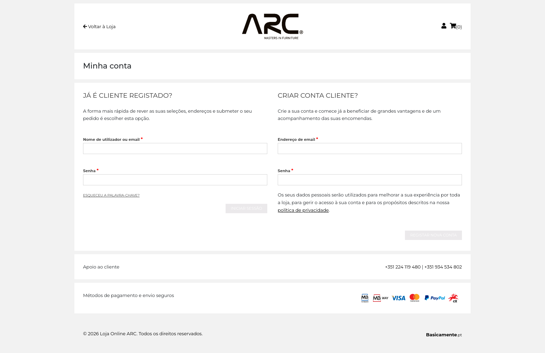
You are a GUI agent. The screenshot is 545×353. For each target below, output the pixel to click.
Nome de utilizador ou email (113, 139)
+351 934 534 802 (443, 267)
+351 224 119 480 (403, 267)
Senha (91, 170)
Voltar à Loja (99, 26)
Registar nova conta (433, 235)
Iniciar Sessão (246, 208)
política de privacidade (303, 210)
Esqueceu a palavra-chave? (111, 195)
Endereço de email (298, 139)
